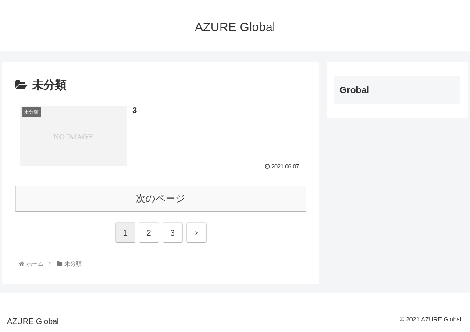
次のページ (160, 198)
